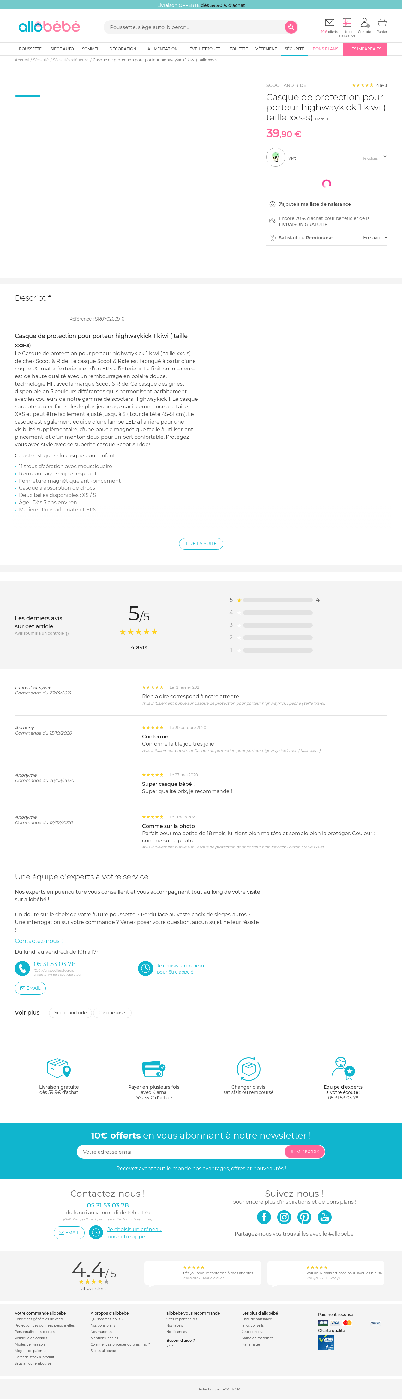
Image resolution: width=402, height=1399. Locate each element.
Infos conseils (253, 1325)
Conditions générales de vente (39, 1319)
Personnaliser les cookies (35, 1332)
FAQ (169, 1346)
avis (381, 85)
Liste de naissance (257, 1319)
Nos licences (176, 1332)
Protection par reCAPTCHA (219, 1389)
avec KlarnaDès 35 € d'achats (153, 1078)
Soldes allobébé (103, 1351)
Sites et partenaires (181, 1319)
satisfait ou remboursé (248, 1075)
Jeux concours (253, 1332)
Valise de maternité (257, 1338)
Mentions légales (104, 1338)
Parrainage (251, 1344)
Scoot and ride (70, 1013)
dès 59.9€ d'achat (59, 1078)
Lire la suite (201, 544)
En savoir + (375, 238)
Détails (321, 119)
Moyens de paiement (32, 1351)
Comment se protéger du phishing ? (120, 1344)
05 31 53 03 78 (343, 1098)
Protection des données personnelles (45, 1325)
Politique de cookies (31, 1338)
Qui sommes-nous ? (107, 1319)
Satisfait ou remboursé (33, 1363)
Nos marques (101, 1332)
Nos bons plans (103, 1325)
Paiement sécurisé (335, 1314)
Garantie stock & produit (34, 1357)
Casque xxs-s (112, 1013)
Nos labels (174, 1325)
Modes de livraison (30, 1344)
